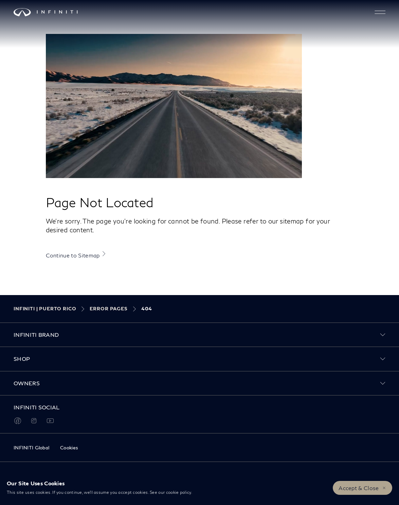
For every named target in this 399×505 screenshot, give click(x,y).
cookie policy (178, 492)
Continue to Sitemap (73, 255)
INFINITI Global (31, 447)
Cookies (69, 447)
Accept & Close (359, 488)
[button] (380, 12)
